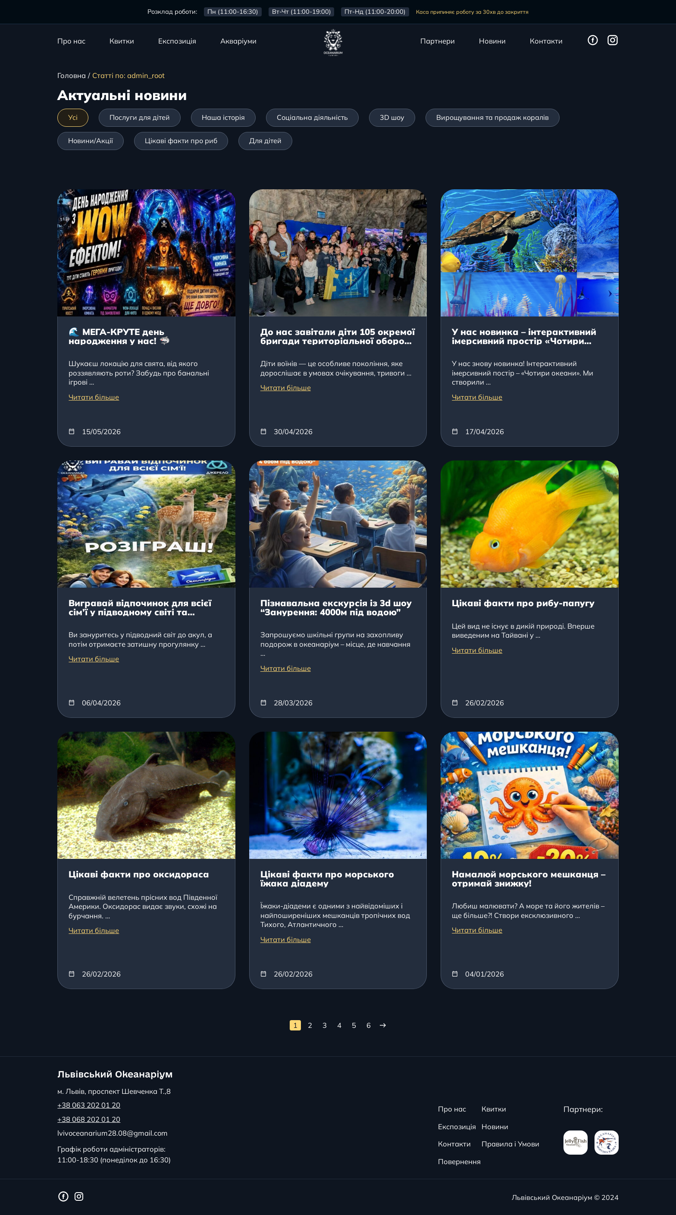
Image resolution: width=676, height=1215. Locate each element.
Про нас (71, 41)
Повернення (459, 1161)
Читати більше (94, 397)
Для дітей (265, 140)
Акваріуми (238, 41)
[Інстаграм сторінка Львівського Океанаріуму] (613, 40)
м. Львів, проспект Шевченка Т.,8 (114, 1091)
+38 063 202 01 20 (88, 1105)
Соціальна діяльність (312, 117)
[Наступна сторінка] (382, 1025)
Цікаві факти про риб (181, 140)
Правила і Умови (510, 1143)
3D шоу (392, 117)
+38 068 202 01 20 (88, 1119)
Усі (73, 117)
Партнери (437, 41)
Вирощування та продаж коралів (492, 117)
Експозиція (177, 41)
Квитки (122, 41)
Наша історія (223, 117)
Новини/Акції (90, 140)
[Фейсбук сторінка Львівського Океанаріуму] (593, 40)
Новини (492, 41)
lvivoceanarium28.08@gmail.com (112, 1133)
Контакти (546, 41)
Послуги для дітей (140, 117)
